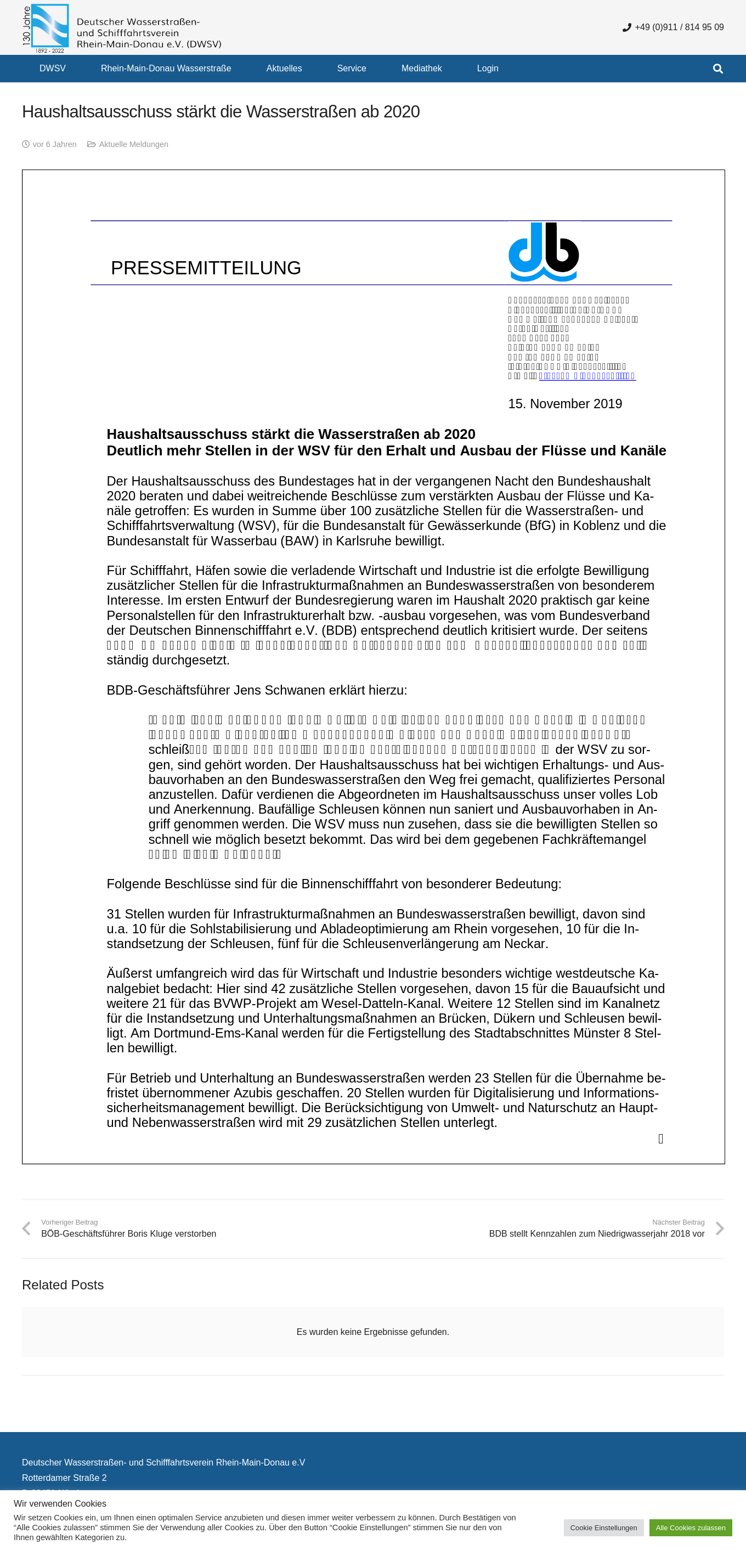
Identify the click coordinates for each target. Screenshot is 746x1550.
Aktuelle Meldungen (133, 144)
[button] (718, 68)
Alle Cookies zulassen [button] (691, 1528)
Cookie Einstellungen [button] (603, 1528)
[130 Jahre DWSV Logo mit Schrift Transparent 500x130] (122, 28)
